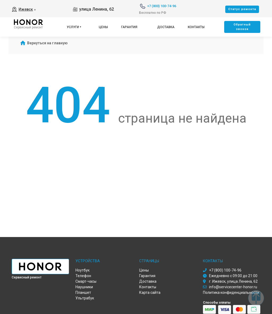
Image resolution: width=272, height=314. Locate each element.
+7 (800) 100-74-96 (161, 6)
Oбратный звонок (242, 27)
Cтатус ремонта (242, 9)
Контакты (196, 27)
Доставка (166, 27)
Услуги (73, 27)
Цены (103, 27)
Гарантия (129, 27)
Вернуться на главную (47, 43)
